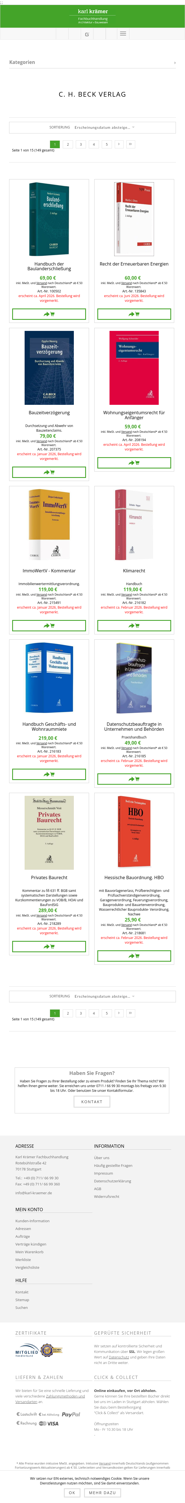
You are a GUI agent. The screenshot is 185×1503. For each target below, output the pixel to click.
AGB (97, 1188)
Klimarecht (134, 571)
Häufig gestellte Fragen (113, 1165)
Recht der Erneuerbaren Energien (134, 264)
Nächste (119, 144)
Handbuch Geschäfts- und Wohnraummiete (49, 727)
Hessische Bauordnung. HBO (134, 878)
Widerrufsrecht (106, 1196)
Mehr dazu (102, 1492)
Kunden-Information (32, 1220)
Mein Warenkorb (74, 33)
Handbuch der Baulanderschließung (49, 266)
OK (72, 1492)
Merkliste (23, 1259)
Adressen (23, 1228)
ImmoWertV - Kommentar (49, 571)
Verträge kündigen (30, 1244)
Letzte (130, 144)
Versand (41, 283)
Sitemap (22, 1299)
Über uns (102, 1157)
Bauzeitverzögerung (49, 413)
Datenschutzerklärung (112, 1180)
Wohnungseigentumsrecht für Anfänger (134, 415)
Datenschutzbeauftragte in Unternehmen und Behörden (134, 727)
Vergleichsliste (27, 1267)
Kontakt (92, 1101)
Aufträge (22, 1236)
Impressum (103, 1173)
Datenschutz (119, 1357)
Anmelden (111, 33)
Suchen (21, 1307)
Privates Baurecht (49, 878)
